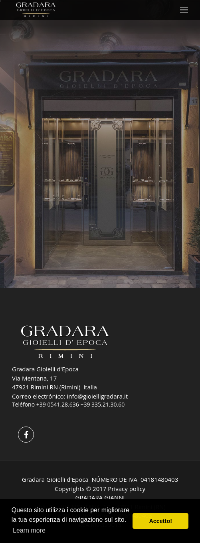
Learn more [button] (29, 530)
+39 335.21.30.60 (102, 404)
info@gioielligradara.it (97, 396)
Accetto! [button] (160, 521)
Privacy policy (126, 489)
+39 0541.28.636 (57, 404)
